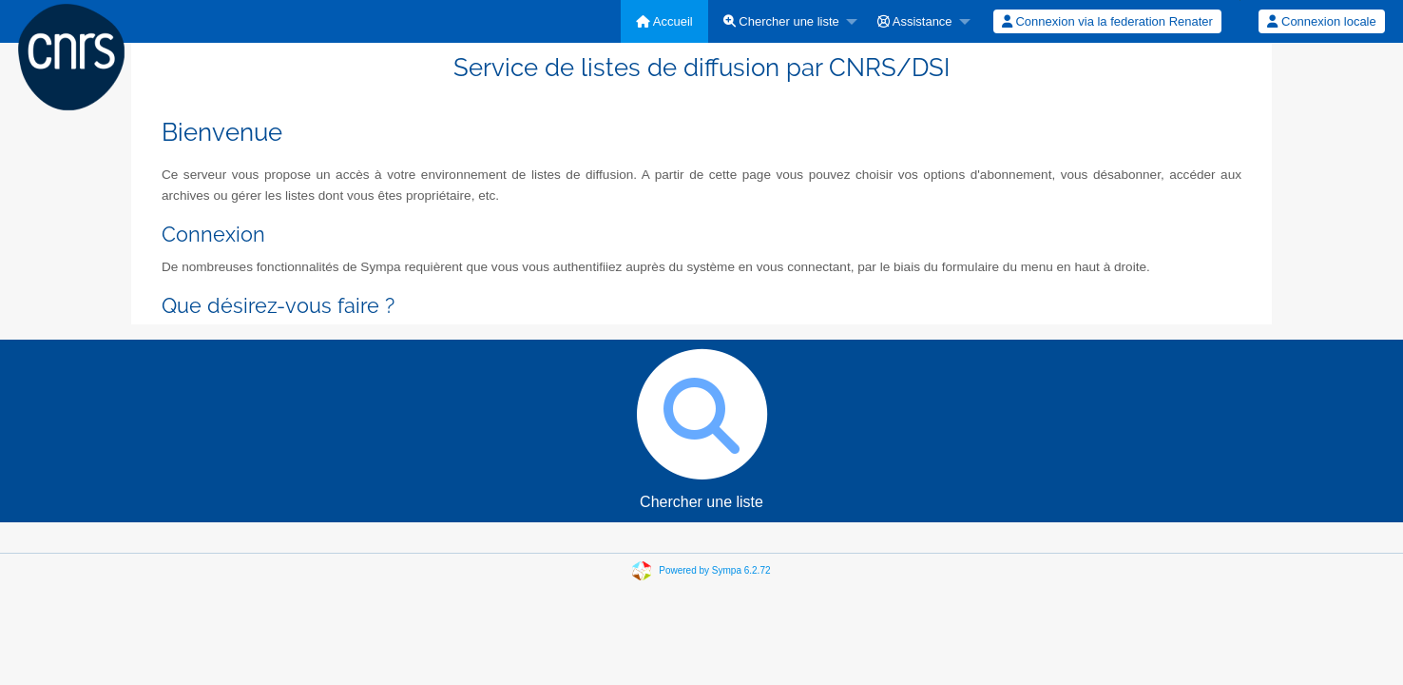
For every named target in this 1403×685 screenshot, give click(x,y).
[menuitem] (664, 21)
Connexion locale (1321, 21)
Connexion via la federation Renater (1107, 21)
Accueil (664, 21)
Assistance (914, 21)
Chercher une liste (781, 21)
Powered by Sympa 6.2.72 (714, 570)
